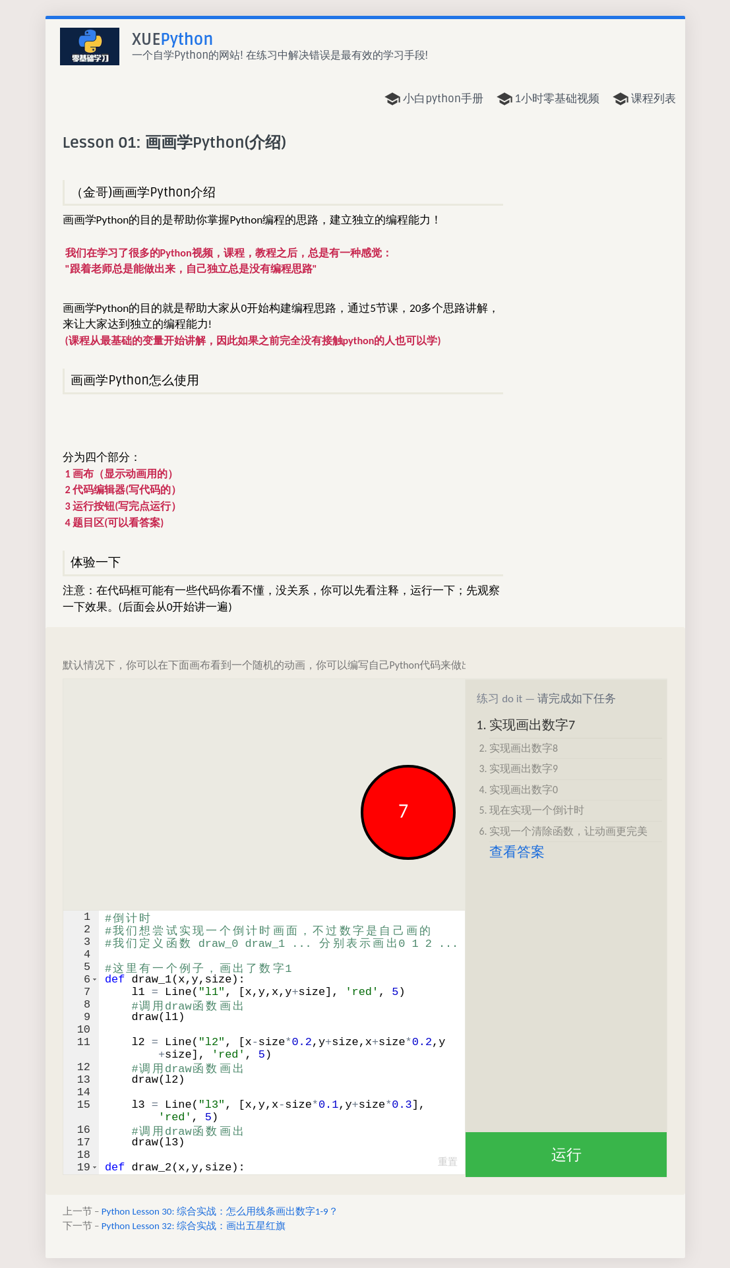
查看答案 (517, 851)
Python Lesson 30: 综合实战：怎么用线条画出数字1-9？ (220, 1211)
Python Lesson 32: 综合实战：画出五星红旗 (194, 1226)
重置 (448, 1162)
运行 (566, 1154)
